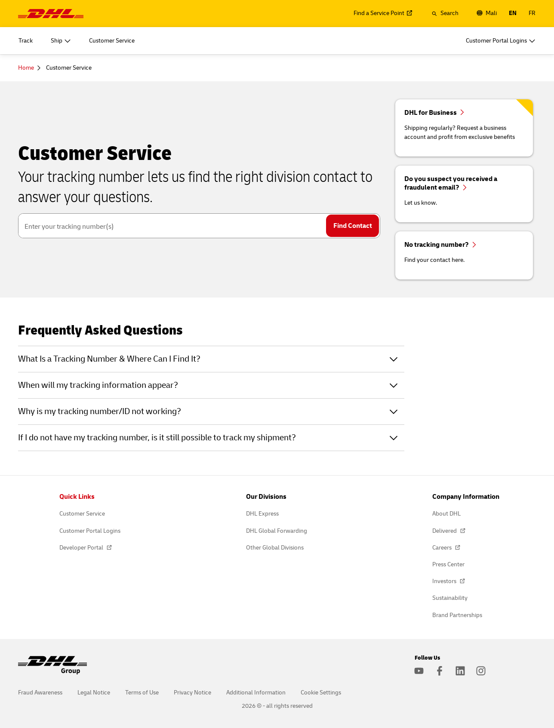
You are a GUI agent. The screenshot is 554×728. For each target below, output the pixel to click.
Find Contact (352, 225)
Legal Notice (93, 692)
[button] (445, 13)
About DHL (446, 513)
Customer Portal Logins (89, 530)
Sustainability (450, 598)
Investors (445, 581)
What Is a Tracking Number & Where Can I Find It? (109, 358)
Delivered (445, 530)
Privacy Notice (192, 692)
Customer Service (82, 513)
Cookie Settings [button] (321, 692)
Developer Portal (82, 547)
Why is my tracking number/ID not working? (99, 411)
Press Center (448, 564)
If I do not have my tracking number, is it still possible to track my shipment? (157, 437)
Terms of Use (142, 692)
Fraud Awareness (40, 692)
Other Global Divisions (275, 547)
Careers (442, 547)
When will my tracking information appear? (98, 385)
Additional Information (256, 692)
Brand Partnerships (457, 615)
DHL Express (262, 513)
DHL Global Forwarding (276, 530)
